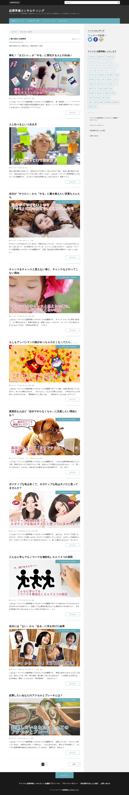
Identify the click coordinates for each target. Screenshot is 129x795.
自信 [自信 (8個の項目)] (90, 97)
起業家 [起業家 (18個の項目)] (101, 102)
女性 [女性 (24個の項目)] (103, 79)
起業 (33, 316)
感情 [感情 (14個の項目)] (100, 88)
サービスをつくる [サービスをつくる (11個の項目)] (103, 66)
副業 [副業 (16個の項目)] (117, 75)
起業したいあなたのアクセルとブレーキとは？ (36, 695)
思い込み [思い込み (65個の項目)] (104, 84)
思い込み (25, 167)
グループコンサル (49, 21)
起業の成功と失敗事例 (69, 60)
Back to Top (64, 775)
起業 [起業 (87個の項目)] (108, 97)
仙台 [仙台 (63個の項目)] (95, 75)
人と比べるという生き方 (23, 124)
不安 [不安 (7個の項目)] (90, 75)
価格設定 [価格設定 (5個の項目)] (101, 75)
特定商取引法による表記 (97, 130)
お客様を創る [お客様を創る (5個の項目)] (110, 56)
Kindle (21, 98)
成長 (41, 669)
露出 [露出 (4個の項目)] (95, 107)
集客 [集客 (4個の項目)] (90, 107)
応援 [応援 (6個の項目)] (98, 84)
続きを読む (72, 112)
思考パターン (26, 240)
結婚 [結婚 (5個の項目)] (113, 93)
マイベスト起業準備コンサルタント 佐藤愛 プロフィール (39, 783)
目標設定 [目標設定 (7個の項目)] (107, 93)
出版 (33, 98)
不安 (20, 600)
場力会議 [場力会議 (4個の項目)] (91, 79)
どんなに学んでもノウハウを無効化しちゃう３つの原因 (41, 556)
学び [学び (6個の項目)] (116, 79)
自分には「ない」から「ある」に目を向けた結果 (37, 626)
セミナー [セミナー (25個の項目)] (91, 70)
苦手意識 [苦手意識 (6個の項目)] (96, 97)
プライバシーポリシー (97, 125)
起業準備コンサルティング (26, 10)
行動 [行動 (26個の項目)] (103, 97)
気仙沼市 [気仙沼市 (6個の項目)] (99, 93)
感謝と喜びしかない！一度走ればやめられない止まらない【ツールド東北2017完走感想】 (69, 2)
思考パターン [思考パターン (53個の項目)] (113, 84)
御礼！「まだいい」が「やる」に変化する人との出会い (40, 55)
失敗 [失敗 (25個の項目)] (98, 79)
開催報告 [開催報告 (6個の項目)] (116, 102)
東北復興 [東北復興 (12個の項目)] (91, 93)
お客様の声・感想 (33, 21)
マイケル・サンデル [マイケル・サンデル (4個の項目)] (109, 70)
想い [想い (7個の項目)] (95, 88)
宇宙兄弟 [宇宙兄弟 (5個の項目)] (91, 84)
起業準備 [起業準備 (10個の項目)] (108, 102)
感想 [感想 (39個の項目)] (105, 88)
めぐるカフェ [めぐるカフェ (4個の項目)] (93, 61)
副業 (20, 531)
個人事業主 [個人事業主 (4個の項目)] (110, 75)
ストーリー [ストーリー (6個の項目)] (114, 66)
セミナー (27, 458)
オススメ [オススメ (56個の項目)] (109, 61)
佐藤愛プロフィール (17, 21)
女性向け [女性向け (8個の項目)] (109, 79)
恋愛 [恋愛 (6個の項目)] (90, 88)
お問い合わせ (63, 21)
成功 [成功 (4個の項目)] (110, 88)
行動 (32, 240)
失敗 (20, 167)
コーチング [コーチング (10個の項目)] (92, 66)
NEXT (74, 764)
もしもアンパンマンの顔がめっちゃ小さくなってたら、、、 (43, 342)
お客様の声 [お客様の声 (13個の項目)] (100, 56)
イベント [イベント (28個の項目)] (102, 61)
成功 (37, 669)
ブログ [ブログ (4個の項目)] (99, 70)
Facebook (21, 458)
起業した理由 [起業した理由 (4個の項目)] (93, 102)
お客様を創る (27, 98)
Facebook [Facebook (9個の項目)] (92, 56)
